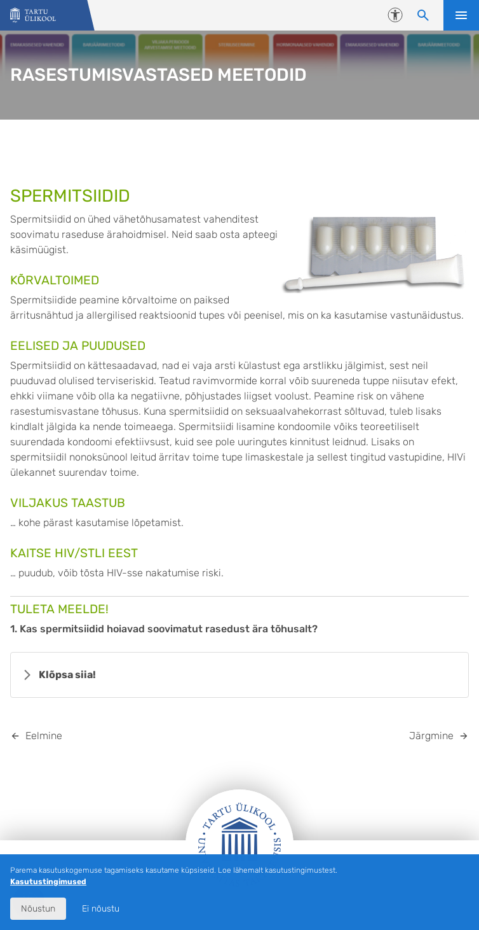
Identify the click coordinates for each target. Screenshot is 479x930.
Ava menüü (461, 15)
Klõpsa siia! (67, 675)
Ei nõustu (100, 908)
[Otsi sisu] (423, 15)
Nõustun (38, 908)
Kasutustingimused (48, 881)
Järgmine (431, 736)
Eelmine (43, 736)
